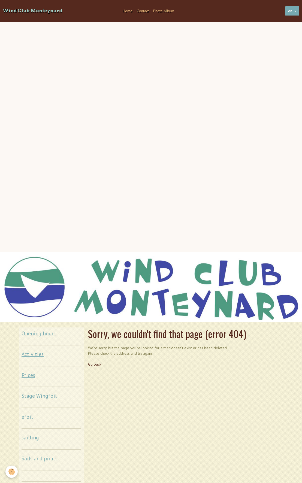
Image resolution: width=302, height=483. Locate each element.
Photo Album (163, 10)
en (290, 10)
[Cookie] (11, 472)
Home (127, 10)
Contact (143, 10)
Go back (94, 364)
